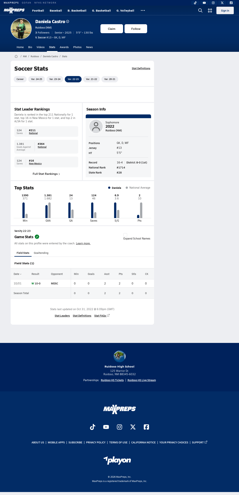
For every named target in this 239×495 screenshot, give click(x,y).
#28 (119, 172)
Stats (52, 47)
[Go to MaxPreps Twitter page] (133, 427)
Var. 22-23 (73, 79)
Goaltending (41, 253)
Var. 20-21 (109, 79)
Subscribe (75, 442)
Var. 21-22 (91, 79)
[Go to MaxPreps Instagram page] (119, 427)
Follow (135, 28)
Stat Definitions (141, 68)
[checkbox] (125, 235)
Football (38, 10)
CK (146, 273)
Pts (120, 273)
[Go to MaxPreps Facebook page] (146, 427)
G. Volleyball (125, 10)
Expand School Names (136, 236)
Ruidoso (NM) (43, 27)
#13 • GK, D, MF (50, 37)
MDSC (54, 283)
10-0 (38, 283)
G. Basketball (101, 10)
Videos (41, 47)
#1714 (121, 167)
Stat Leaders (62, 315)
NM (25, 56)
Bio (30, 47)
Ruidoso (35, 56)
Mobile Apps (56, 442)
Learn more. (83, 243)
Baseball (56, 10)
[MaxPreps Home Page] (16, 56)
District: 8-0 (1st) (136, 162)
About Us (38, 442)
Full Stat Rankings (46, 173)
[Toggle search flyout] (200, 10)
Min (76, 273)
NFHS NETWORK (45, 2)
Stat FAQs (102, 315)
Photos (77, 47)
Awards (64, 47)
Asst (106, 273)
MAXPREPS (11, 2)
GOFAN (26, 2)
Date (17, 273)
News (89, 47)
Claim (111, 28)
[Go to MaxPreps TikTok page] (93, 427)
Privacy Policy (95, 442)
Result (35, 273)
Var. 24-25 (36, 79)
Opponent (57, 273)
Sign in (225, 10)
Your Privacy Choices (173, 442)
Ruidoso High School (119, 359)
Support (200, 442)
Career (20, 79)
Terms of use (118, 442)
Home (20, 47)
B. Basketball (77, 10)
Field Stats (23, 253)
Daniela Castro (52, 21)
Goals (91, 273)
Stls (133, 273)
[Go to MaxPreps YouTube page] (106, 427)
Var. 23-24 (54, 79)
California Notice (143, 442)
